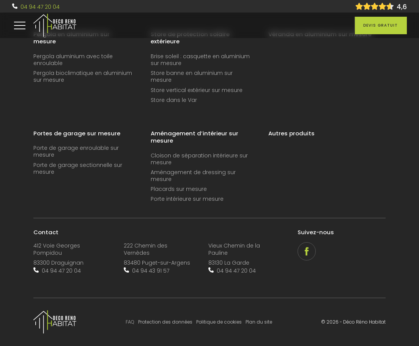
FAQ (130, 322)
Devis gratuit (380, 25)
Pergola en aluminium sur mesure (71, 37)
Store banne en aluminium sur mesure (192, 77)
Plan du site (259, 322)
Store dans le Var (174, 100)
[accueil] (54, 25)
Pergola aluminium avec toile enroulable (73, 60)
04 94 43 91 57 (150, 271)
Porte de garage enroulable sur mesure (76, 151)
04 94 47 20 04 (40, 7)
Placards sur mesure (179, 189)
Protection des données (165, 322)
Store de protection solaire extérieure (190, 37)
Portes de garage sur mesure (76, 133)
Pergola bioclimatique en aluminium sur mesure (82, 77)
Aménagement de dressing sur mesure (193, 176)
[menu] (19, 25)
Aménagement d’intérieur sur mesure (194, 137)
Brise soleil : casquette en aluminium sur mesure (200, 60)
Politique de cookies (219, 322)
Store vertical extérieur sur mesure (197, 90)
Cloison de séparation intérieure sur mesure (199, 159)
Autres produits (291, 133)
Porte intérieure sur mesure (187, 199)
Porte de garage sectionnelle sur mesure (77, 169)
